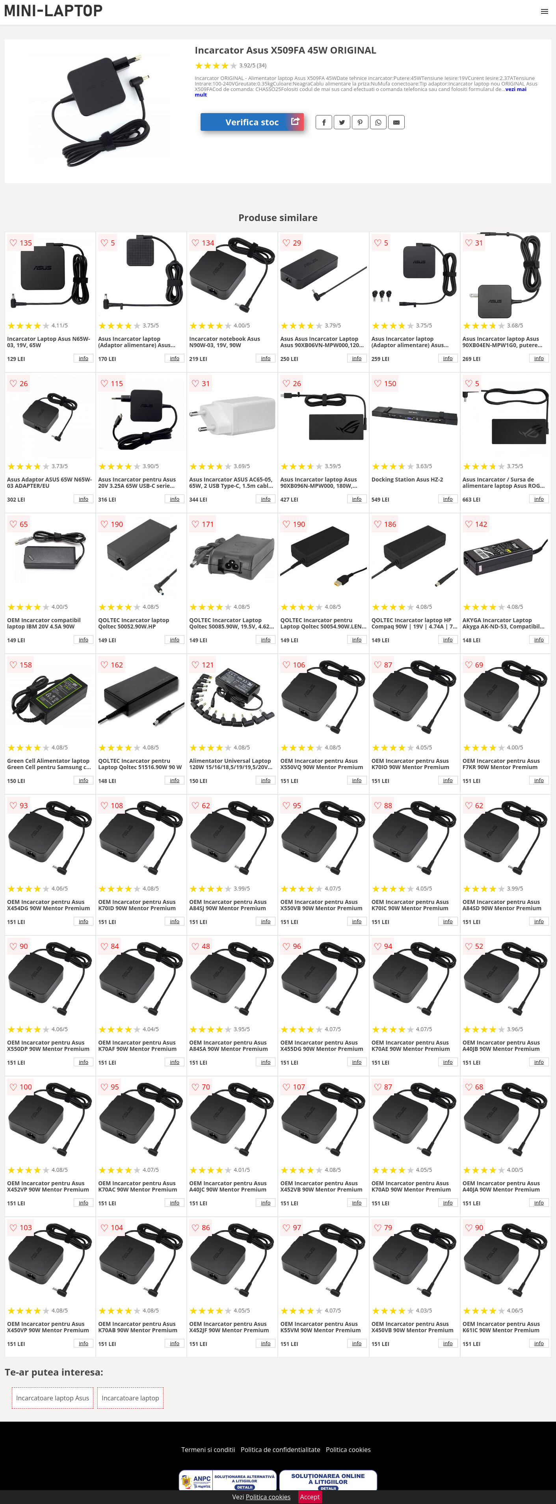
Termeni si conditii (208, 1449)
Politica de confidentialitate (280, 1449)
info (83, 358)
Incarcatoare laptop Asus (52, 1398)
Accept (310, 1497)
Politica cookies (348, 1449)
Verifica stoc (265, 122)
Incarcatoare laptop (130, 1398)
